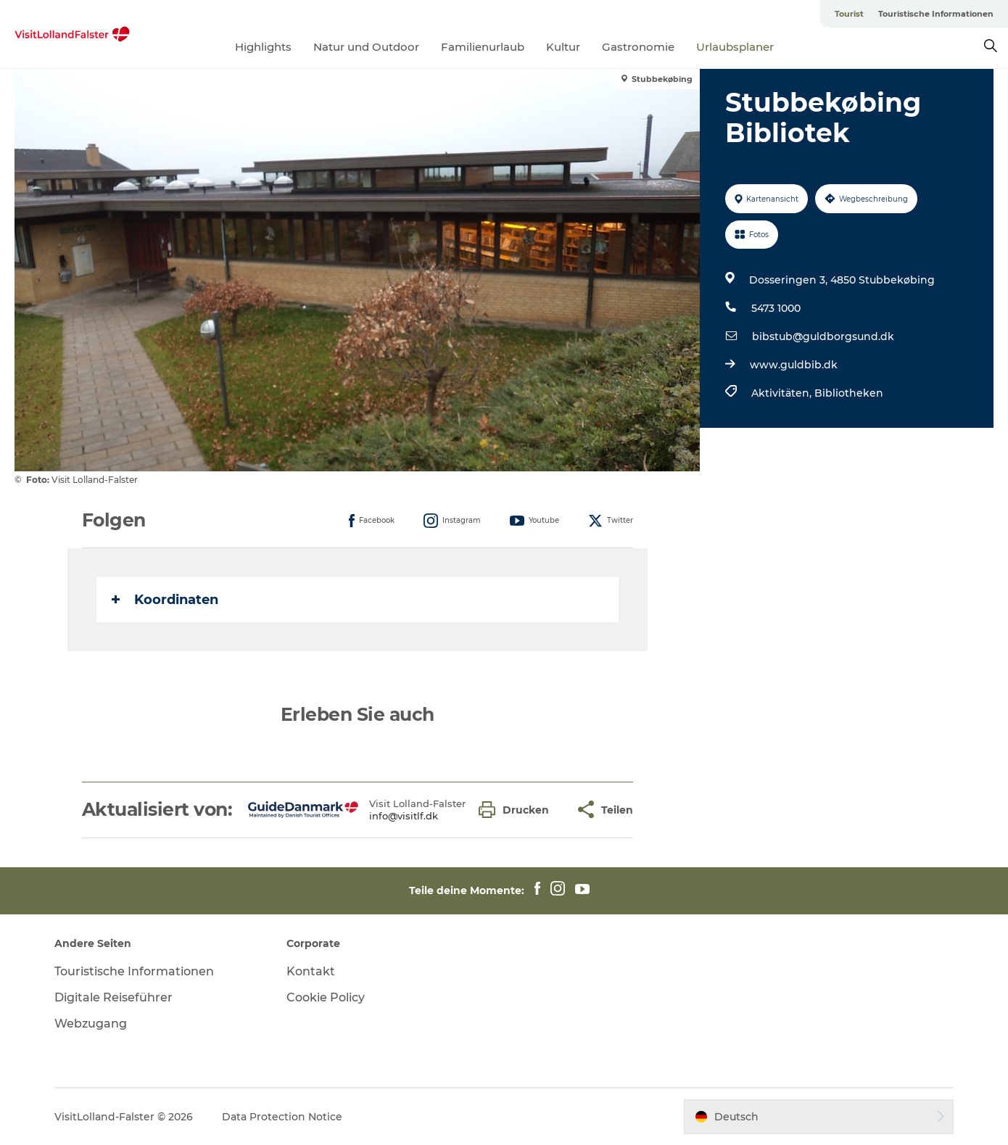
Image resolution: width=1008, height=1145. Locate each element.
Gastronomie (638, 47)
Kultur (563, 47)
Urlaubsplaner (735, 47)
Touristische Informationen (935, 14)
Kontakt (310, 971)
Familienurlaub (482, 47)
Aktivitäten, (782, 393)
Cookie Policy (325, 997)
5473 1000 (776, 308)
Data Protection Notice (282, 1116)
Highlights (263, 47)
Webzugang (90, 1023)
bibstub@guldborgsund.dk (823, 336)
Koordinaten (165, 600)
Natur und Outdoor (366, 47)
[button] (517, 809)
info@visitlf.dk (403, 816)
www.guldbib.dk (794, 364)
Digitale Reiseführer (113, 997)
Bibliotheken (848, 393)
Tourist (849, 14)
